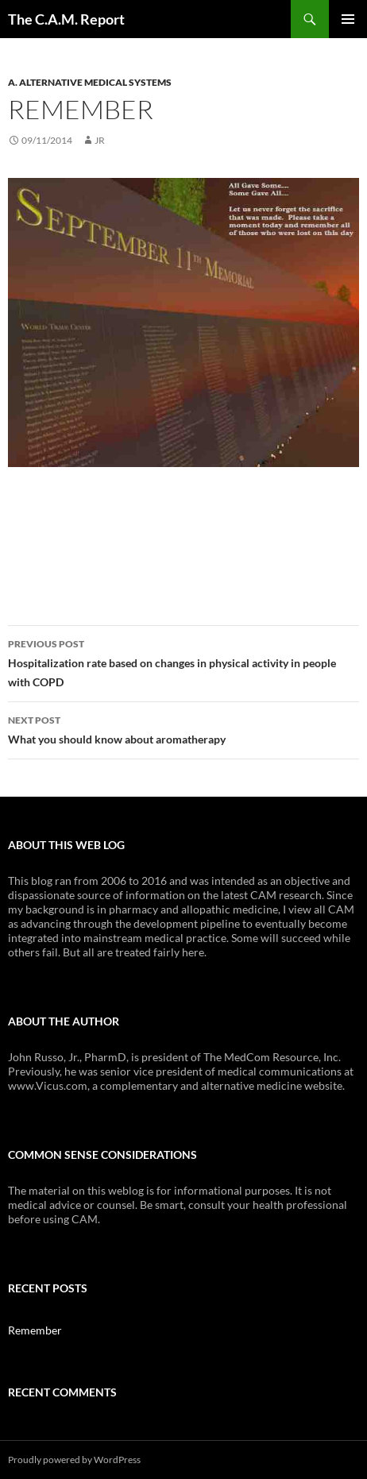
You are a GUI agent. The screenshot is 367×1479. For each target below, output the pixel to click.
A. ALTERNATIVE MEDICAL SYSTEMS (90, 82)
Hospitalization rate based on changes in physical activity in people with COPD (183, 662)
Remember (35, 1330)
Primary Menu (348, 19)
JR (100, 140)
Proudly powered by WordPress (74, 1459)
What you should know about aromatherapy (183, 728)
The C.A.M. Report (66, 19)
